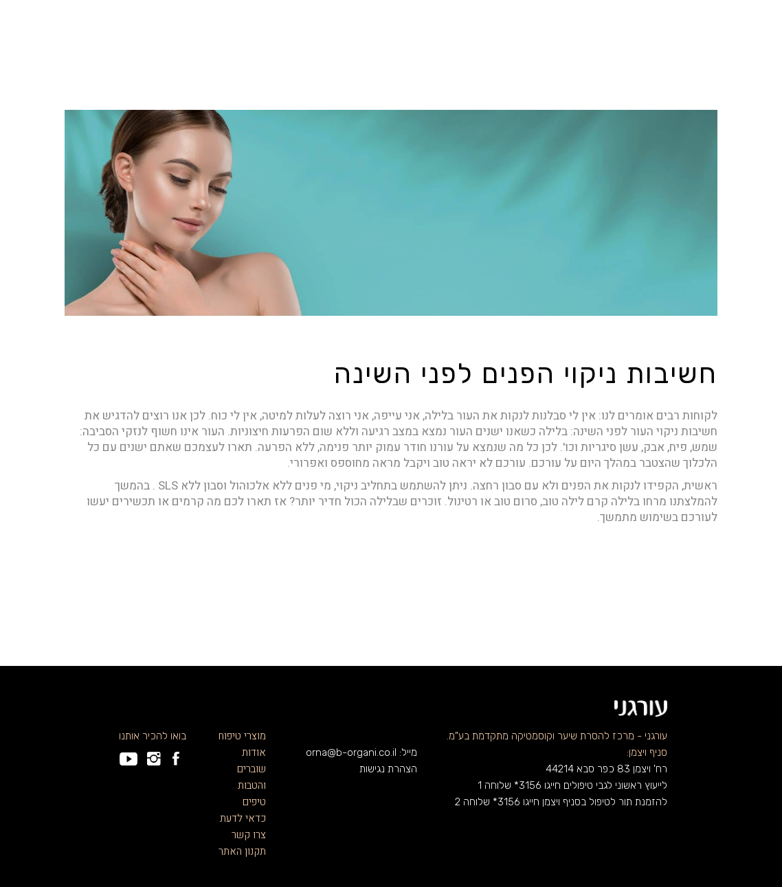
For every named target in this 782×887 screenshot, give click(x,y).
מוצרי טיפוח (242, 736)
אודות (254, 752)
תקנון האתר (242, 851)
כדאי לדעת (243, 818)
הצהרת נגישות (388, 769)
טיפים (254, 801)
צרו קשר (249, 834)
